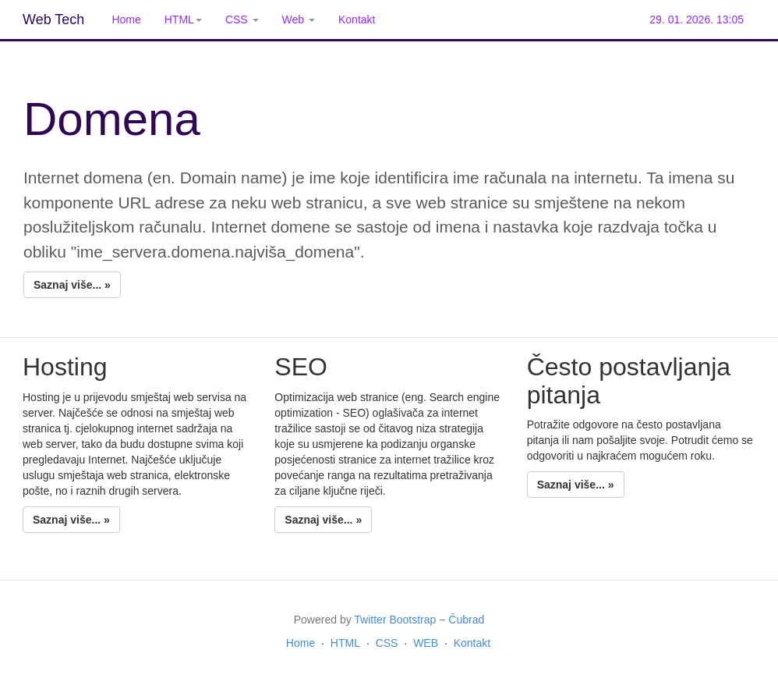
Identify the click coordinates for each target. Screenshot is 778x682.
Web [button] (298, 19)
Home (125, 19)
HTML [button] (183, 19)
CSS (387, 643)
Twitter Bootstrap (395, 619)
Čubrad (466, 619)
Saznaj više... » (72, 285)
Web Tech (53, 19)
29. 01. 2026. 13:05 (696, 19)
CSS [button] (242, 19)
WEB (425, 643)
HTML (345, 643)
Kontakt (356, 19)
